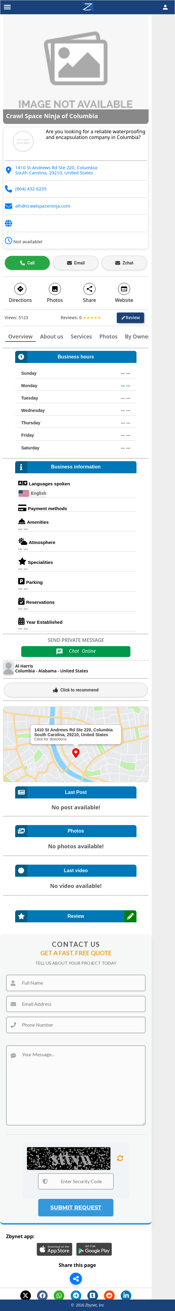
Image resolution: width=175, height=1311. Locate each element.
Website (124, 293)
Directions (20, 293)
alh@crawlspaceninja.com (42, 206)
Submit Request (75, 1207)
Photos (55, 293)
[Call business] (27, 263)
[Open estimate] (124, 263)
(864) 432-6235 (31, 189)
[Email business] (76, 263)
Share (89, 293)
